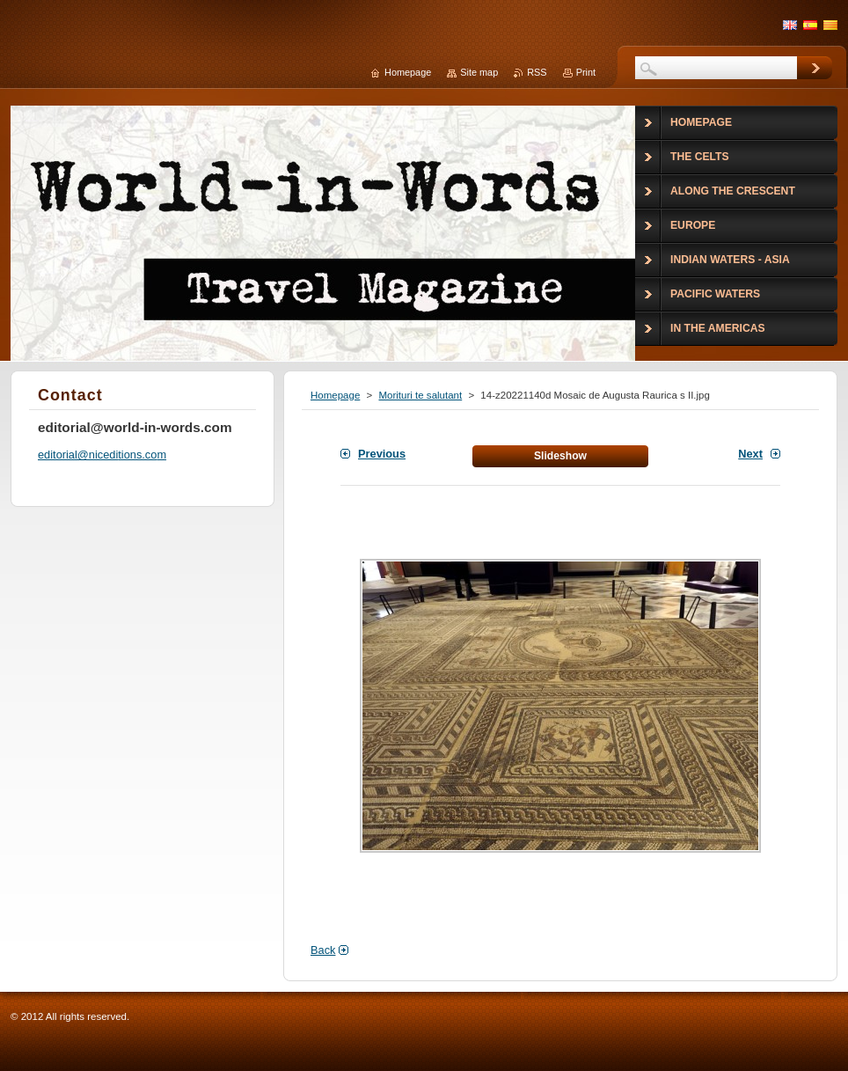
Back (323, 950)
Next (750, 453)
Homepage (335, 395)
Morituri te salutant (420, 395)
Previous (382, 453)
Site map (479, 72)
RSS (536, 72)
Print (586, 72)
